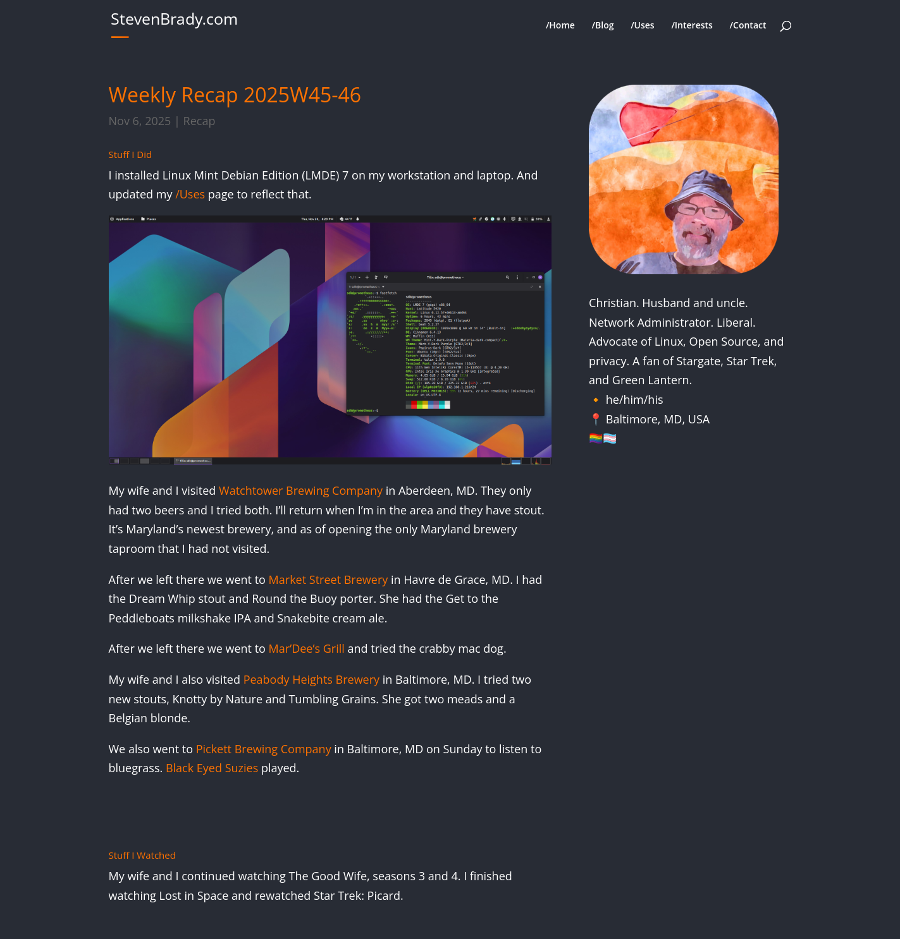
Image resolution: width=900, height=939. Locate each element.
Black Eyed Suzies (212, 767)
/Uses (643, 26)
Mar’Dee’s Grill (307, 648)
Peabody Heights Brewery (311, 679)
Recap (199, 120)
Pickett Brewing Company (263, 748)
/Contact (748, 26)
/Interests (692, 26)
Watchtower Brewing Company (301, 490)
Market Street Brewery (328, 579)
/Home (560, 26)
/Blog (603, 26)
